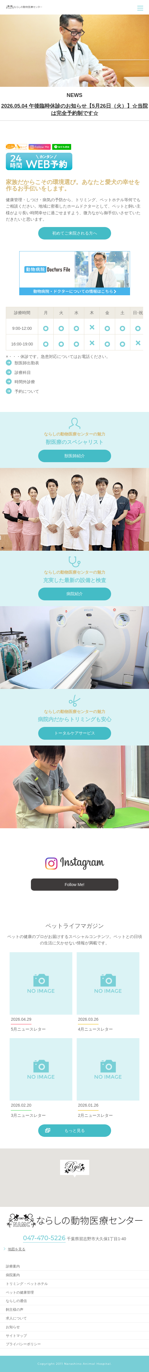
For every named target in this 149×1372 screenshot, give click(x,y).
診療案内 (13, 1266)
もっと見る (74, 1130)
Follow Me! (75, 884)
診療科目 (23, 372)
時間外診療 (25, 381)
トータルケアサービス (74, 733)
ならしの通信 (16, 1301)
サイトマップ (16, 1336)
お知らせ (13, 1327)
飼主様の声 (14, 1310)
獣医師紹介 (74, 455)
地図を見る (16, 1249)
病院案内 (13, 1275)
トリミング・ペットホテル (27, 1284)
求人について (16, 1318)
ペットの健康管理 (20, 1292)
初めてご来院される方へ (74, 233)
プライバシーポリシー (23, 1344)
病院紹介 (74, 593)
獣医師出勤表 (27, 363)
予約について (27, 391)
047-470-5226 (44, 1238)
